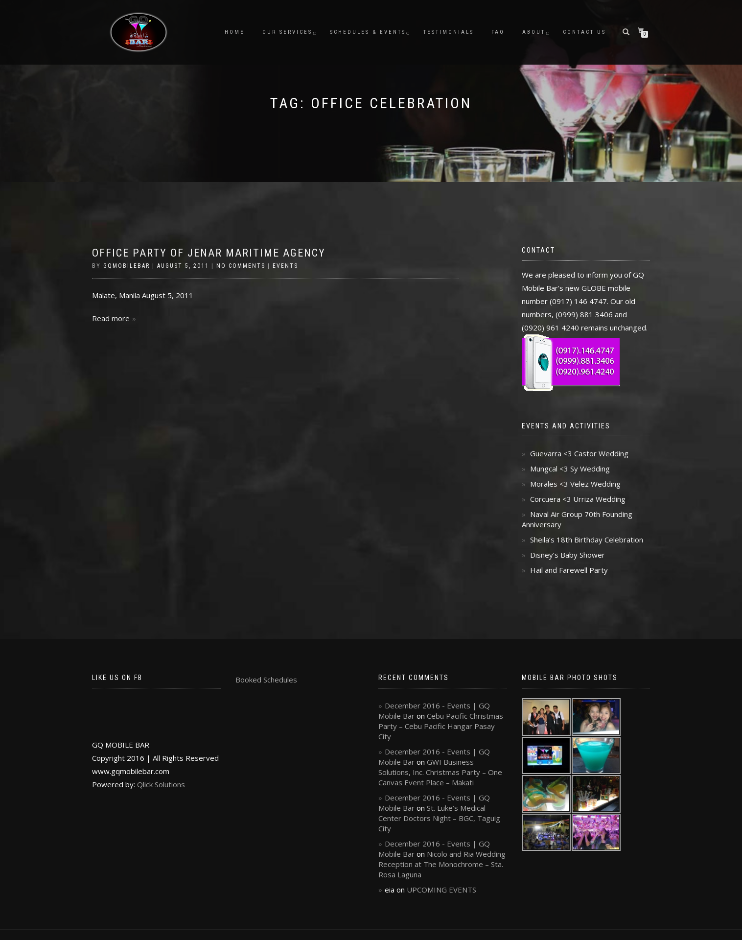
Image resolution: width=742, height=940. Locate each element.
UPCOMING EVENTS (441, 889)
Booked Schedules (266, 679)
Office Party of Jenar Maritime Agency (208, 253)
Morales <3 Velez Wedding (575, 484)
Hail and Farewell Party (569, 570)
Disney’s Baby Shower (567, 555)
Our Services (287, 32)
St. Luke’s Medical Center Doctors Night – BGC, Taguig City (439, 818)
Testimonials (448, 32)
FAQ (498, 32)
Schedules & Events (368, 32)
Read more (111, 318)
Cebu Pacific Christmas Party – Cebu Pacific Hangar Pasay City (440, 726)
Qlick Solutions (161, 784)
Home (235, 32)
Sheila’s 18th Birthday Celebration (586, 539)
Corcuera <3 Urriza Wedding (578, 499)
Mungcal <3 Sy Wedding (570, 468)
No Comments (240, 265)
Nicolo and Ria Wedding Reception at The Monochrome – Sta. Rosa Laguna (442, 864)
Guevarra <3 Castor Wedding (579, 453)
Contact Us (584, 32)
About (533, 32)
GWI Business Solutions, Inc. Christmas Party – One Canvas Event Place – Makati (440, 772)
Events (285, 265)
